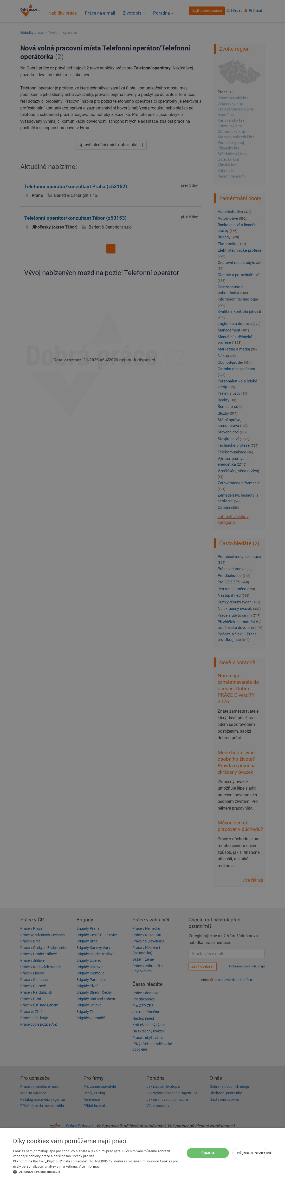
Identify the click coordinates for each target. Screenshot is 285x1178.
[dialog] (142, 1153)
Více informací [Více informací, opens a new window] (89, 1166)
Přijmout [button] (207, 1153)
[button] (96, 1171)
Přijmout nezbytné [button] (252, 1153)
